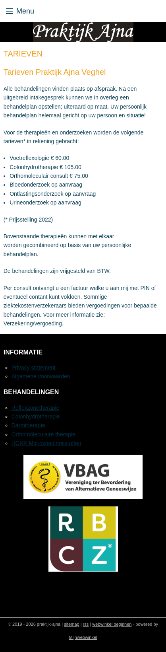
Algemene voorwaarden (41, 376)
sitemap (71, 624)
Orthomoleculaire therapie (43, 434)
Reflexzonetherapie (36, 408)
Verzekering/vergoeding (33, 323)
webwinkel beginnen (111, 624)
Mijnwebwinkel (83, 637)
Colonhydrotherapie (36, 416)
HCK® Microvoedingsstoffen (46, 443)
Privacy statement (34, 367)
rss (86, 624)
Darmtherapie (28, 425)
